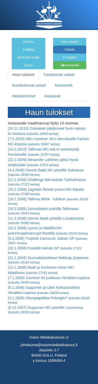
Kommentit (63, 85)
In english (69, 57)
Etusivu (28, 42)
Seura (28, 65)
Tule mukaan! (69, 42)
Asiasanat (52, 96)
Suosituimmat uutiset (29, 85)
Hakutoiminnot (24, 96)
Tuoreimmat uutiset (58, 75)
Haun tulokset (23, 75)
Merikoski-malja (28, 57)
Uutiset (69, 49)
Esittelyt (28, 49)
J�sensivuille (69, 65)
